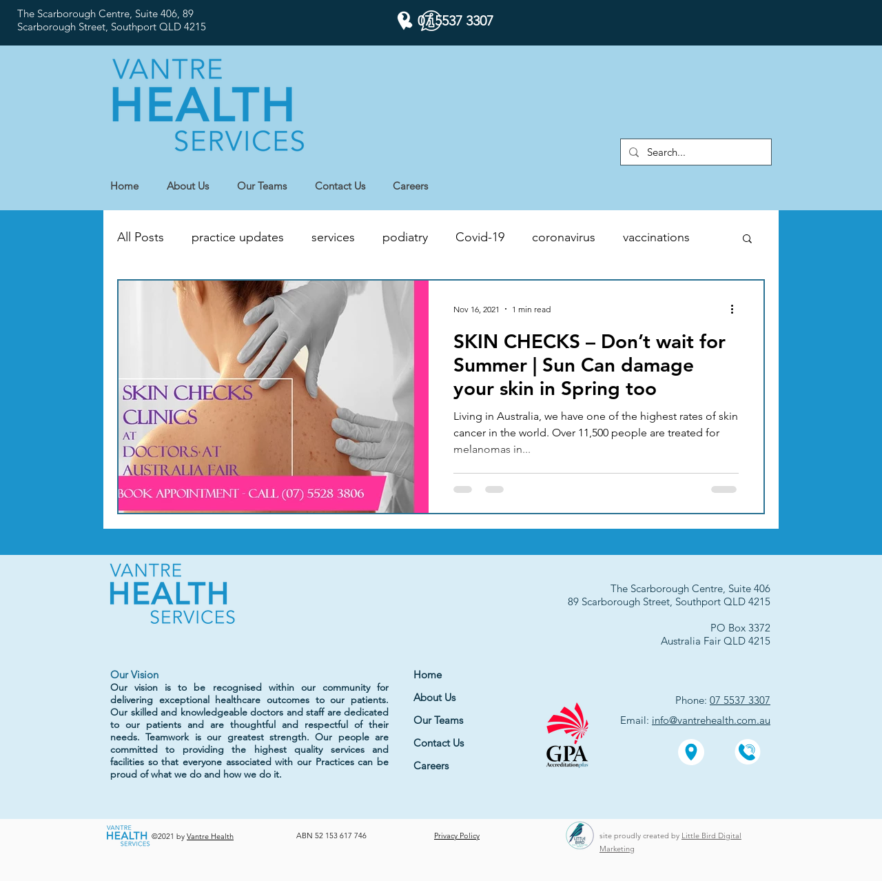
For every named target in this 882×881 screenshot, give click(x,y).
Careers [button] (431, 765)
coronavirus (563, 237)
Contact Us (438, 742)
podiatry (405, 237)
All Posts (140, 237)
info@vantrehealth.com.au (711, 720)
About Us (434, 697)
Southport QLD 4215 (158, 26)
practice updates (238, 237)
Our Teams (438, 720)
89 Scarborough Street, (621, 601)
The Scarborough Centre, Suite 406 (690, 588)
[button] (417, 186)
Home (427, 674)
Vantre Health (210, 836)
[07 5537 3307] (445, 20)
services (333, 237)
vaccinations (656, 237)
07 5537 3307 (740, 700)
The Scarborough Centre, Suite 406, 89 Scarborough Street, (105, 20)
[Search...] (694, 152)
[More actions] (736, 309)
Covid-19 (479, 237)
